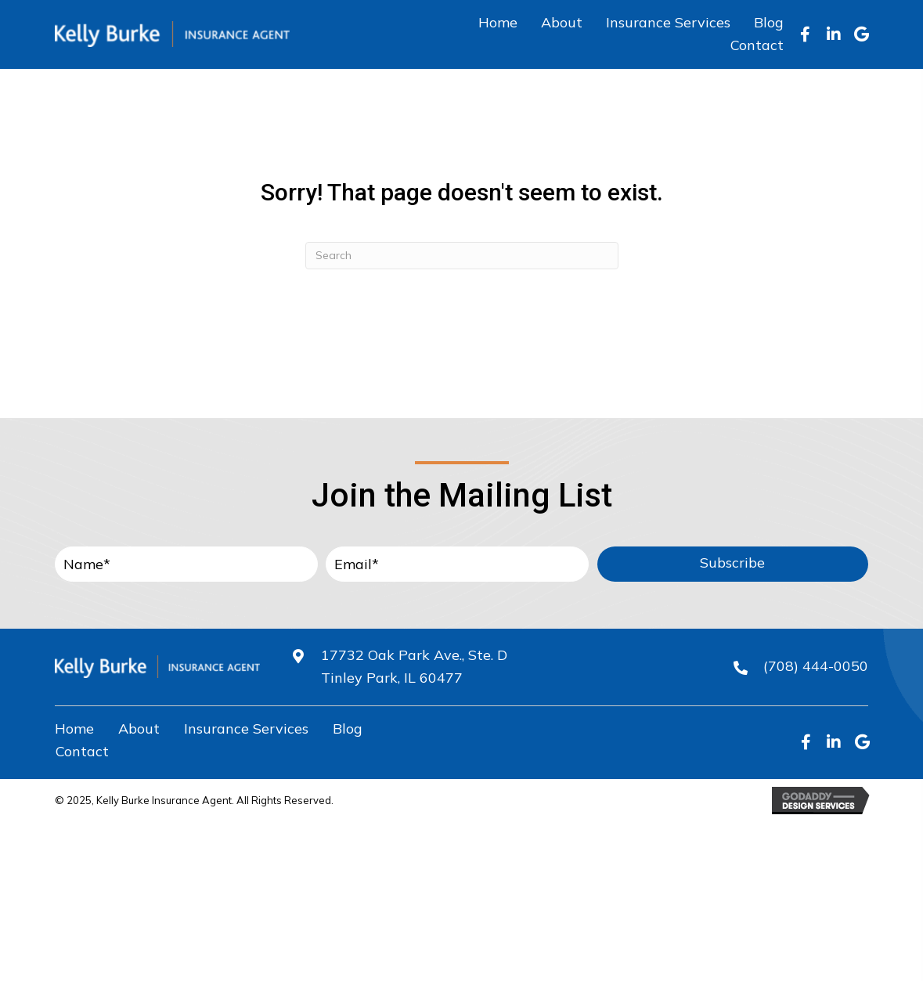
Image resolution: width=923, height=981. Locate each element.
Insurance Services (246, 729)
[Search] (461, 255)
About (139, 729)
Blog (347, 729)
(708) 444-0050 (815, 666)
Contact (82, 751)
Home (74, 729)
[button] (805, 34)
